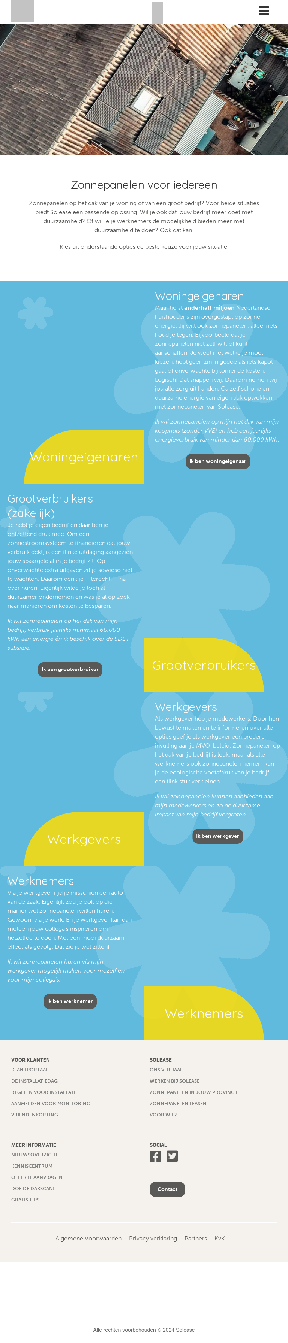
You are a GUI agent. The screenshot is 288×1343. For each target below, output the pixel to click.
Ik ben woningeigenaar (217, 461)
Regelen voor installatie (44, 1092)
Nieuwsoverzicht (34, 1155)
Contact (167, 1189)
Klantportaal (29, 1070)
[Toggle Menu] (264, 11)
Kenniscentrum (31, 1166)
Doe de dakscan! (32, 1188)
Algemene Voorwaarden (89, 1238)
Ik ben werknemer (70, 1001)
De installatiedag (34, 1081)
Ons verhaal (166, 1070)
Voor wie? (163, 1115)
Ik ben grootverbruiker (70, 669)
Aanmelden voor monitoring (50, 1103)
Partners (195, 1238)
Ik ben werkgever (217, 836)
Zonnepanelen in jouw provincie (194, 1092)
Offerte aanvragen (37, 1177)
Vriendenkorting (34, 1115)
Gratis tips (25, 1200)
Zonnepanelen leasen (178, 1103)
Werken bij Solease (175, 1081)
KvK (219, 1238)
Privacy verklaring (153, 1238)
